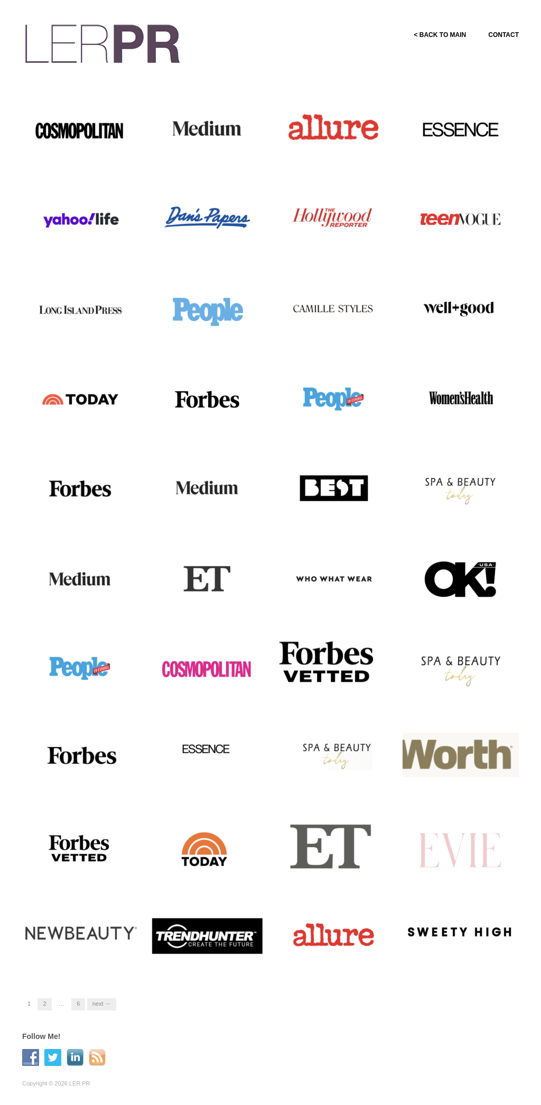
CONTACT (503, 35)
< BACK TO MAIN (440, 35)
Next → (101, 1003)
